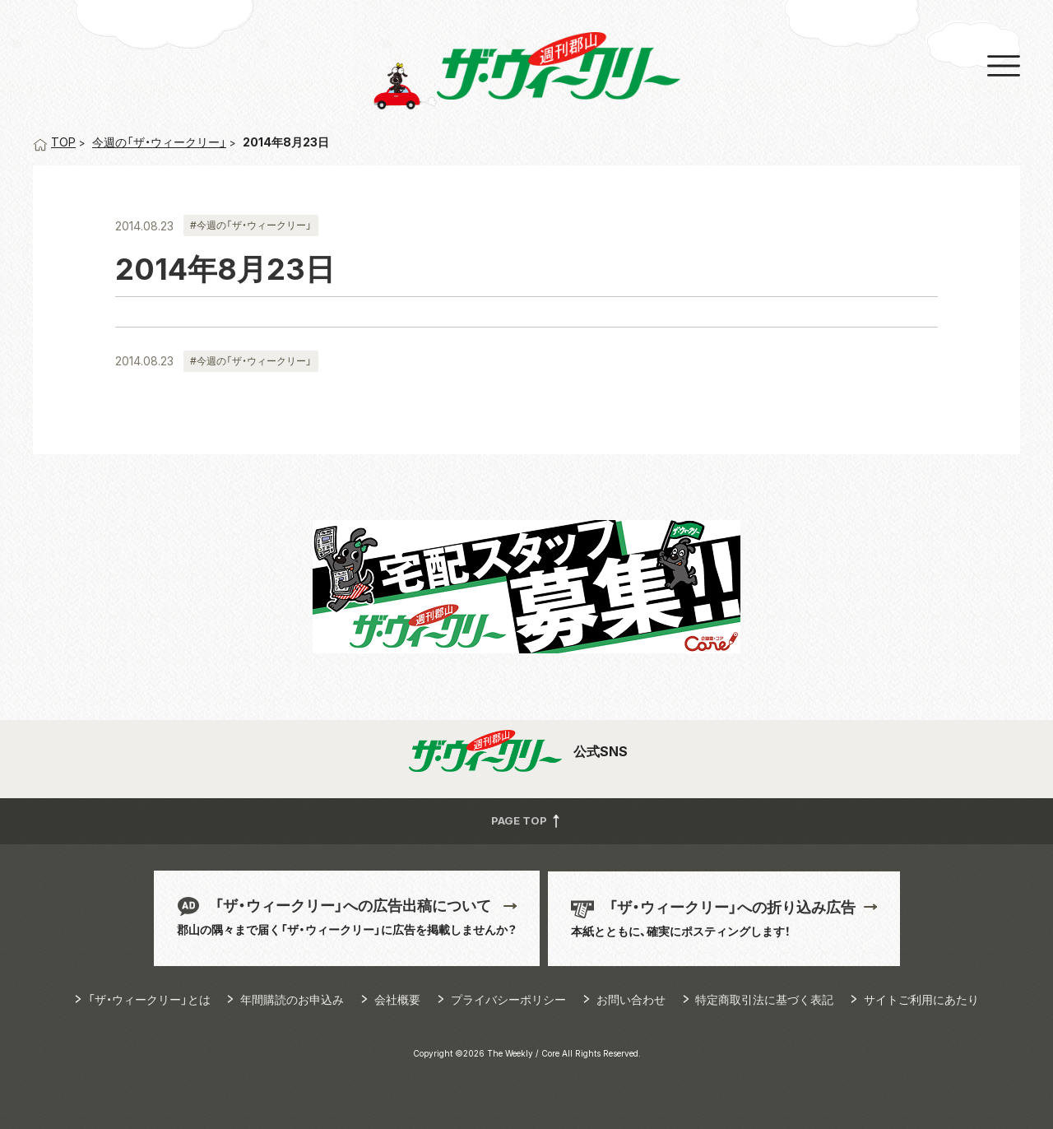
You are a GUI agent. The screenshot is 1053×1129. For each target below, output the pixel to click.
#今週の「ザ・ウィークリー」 (251, 225)
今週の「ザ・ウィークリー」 (159, 142)
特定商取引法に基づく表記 (764, 999)
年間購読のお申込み (292, 999)
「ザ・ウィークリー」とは (149, 999)
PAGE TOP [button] (527, 821)
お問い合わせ (631, 999)
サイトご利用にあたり (921, 999)
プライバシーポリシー (508, 999)
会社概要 (397, 999)
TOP (54, 142)
